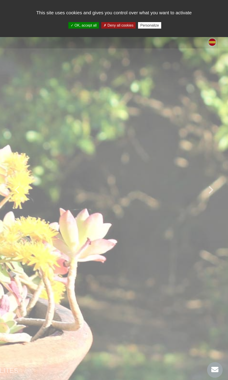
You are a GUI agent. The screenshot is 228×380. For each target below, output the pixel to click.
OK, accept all (84, 25)
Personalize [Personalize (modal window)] (149, 25)
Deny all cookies (118, 25)
